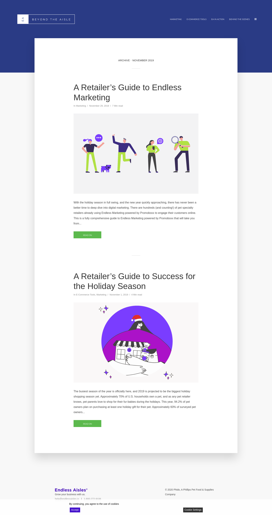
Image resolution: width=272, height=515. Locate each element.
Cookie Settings (192, 509)
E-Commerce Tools (196, 19)
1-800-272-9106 (92, 498)
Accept (75, 509)
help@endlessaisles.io (67, 498)
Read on (87, 235)
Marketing (176, 19)
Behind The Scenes (239, 19)
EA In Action (217, 19)
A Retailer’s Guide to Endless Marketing (128, 92)
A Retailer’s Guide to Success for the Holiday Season (135, 281)
